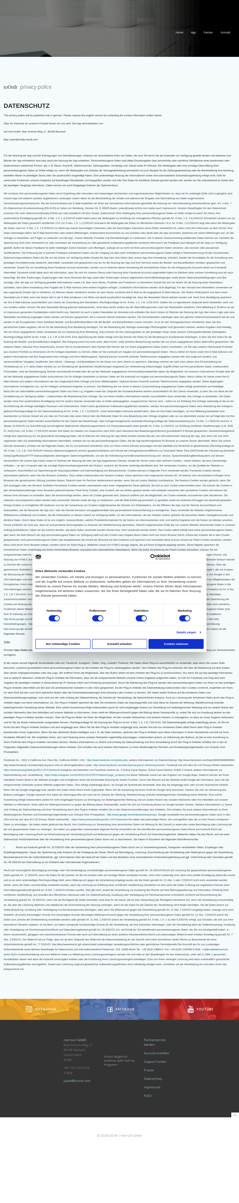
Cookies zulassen (176, 643)
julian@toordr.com (79, 1126)
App (192, 35)
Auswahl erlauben (119, 643)
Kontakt (224, 35)
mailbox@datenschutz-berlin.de (56, 979)
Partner (207, 35)
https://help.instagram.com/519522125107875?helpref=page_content (171, 795)
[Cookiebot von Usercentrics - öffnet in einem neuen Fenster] (153, 557)
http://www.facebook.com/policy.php (109, 780)
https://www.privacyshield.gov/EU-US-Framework (125, 790)
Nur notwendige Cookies (63, 643)
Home (178, 35)
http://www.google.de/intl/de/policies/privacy (31, 649)
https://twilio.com (26, 670)
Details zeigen (186, 632)
